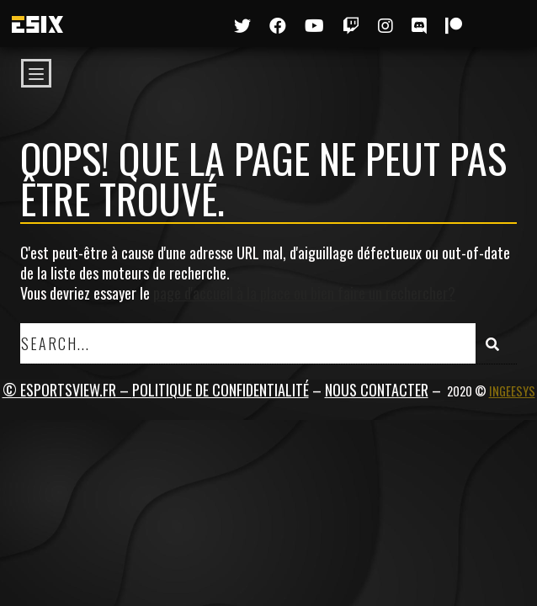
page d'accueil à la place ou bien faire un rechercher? (304, 293)
